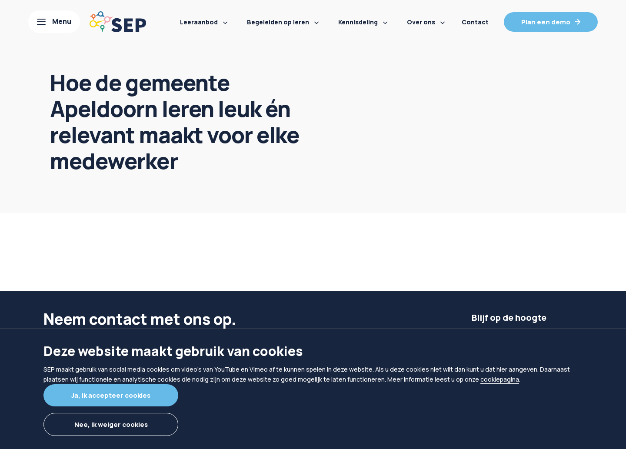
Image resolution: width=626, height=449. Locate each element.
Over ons (421, 22)
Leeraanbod (199, 22)
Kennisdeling (358, 22)
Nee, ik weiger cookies (111, 424)
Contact (475, 22)
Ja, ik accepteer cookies (110, 395)
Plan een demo (545, 22)
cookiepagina (499, 379)
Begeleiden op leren (278, 22)
